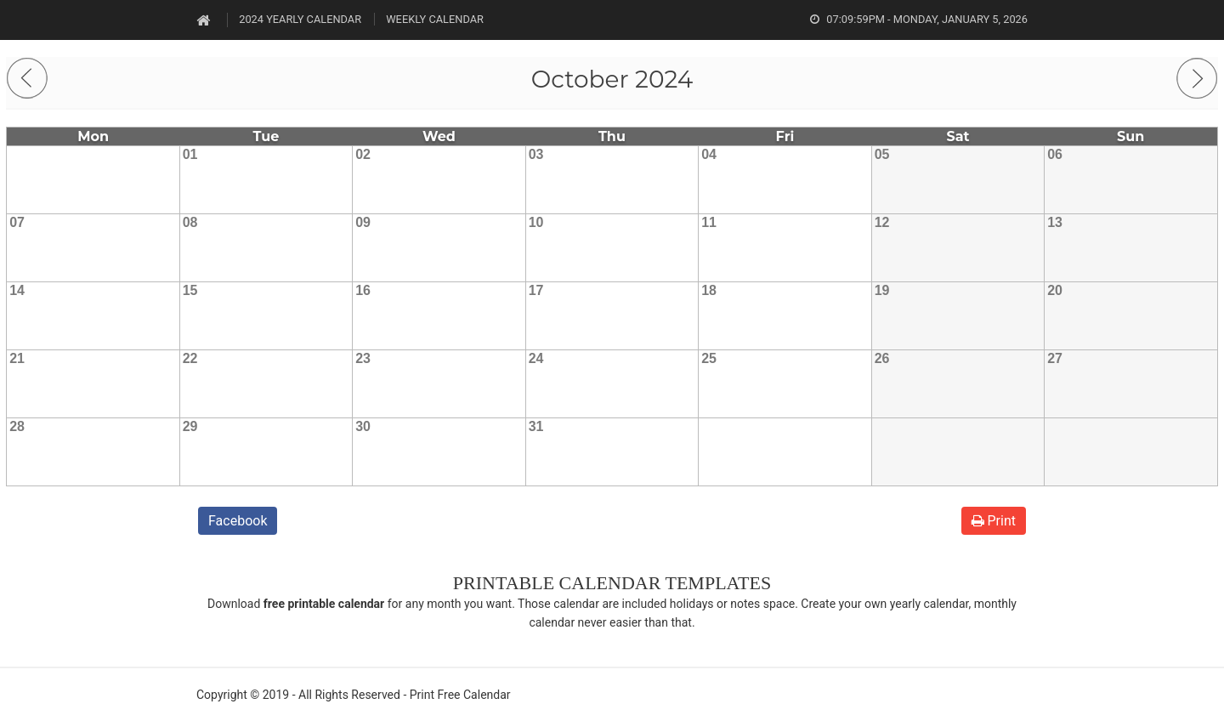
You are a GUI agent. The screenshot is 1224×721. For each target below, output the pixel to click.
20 (1054, 290)
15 (190, 290)
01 (190, 154)
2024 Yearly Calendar (300, 19)
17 (536, 290)
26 (882, 358)
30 (363, 426)
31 (536, 426)
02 (363, 154)
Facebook (237, 521)
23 (363, 358)
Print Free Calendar (460, 694)
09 (363, 222)
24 (536, 358)
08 (190, 222)
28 (17, 426)
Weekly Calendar (435, 19)
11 (709, 222)
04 (709, 154)
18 (709, 290)
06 (1054, 154)
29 (190, 426)
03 (536, 154)
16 (363, 290)
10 (536, 222)
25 (709, 358)
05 (882, 154)
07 (17, 222)
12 (882, 222)
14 (17, 290)
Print (994, 521)
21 (17, 358)
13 (1054, 222)
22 (190, 358)
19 (882, 290)
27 (1054, 358)
